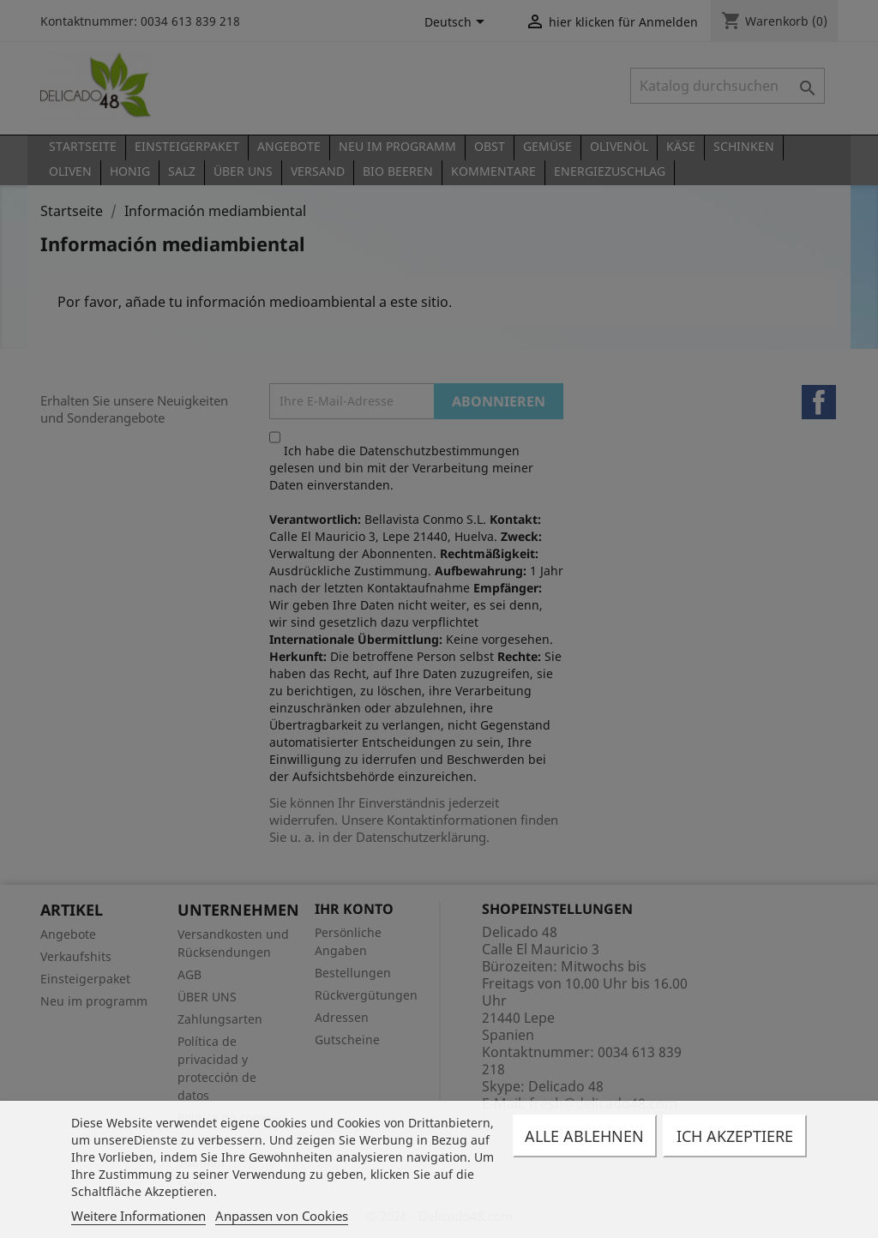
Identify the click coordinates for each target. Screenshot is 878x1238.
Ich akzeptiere (735, 1136)
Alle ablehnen (584, 1136)
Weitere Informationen (138, 1215)
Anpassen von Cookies (281, 1215)
